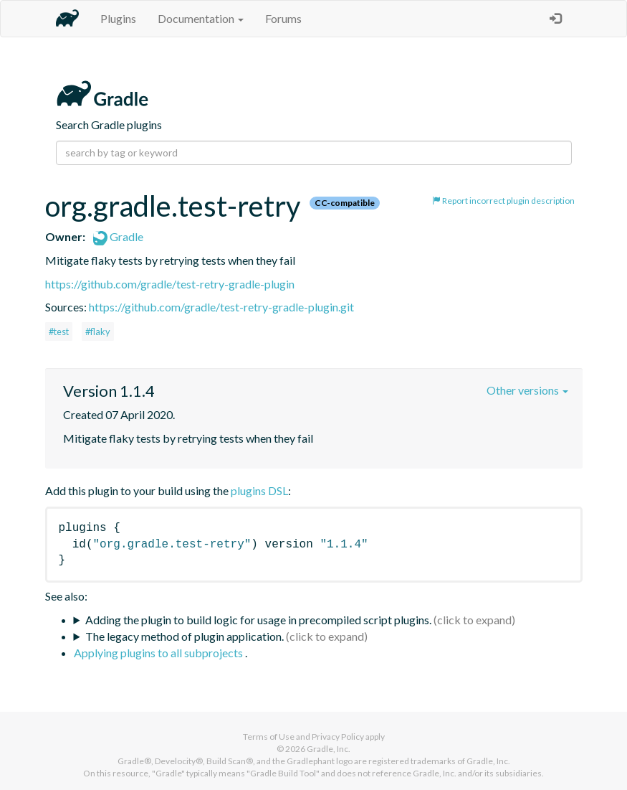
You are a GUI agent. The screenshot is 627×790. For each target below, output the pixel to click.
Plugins (118, 18)
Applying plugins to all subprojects (159, 652)
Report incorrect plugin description (503, 200)
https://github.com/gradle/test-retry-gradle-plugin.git (221, 307)
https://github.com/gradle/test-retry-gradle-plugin (170, 284)
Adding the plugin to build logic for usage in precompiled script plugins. (258, 619)
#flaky (97, 331)
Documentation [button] (201, 18)
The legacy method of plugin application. (184, 636)
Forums (283, 18)
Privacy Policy (338, 736)
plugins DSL (259, 490)
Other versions (527, 390)
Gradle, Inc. (328, 748)
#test (59, 331)
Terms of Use (269, 736)
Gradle (118, 236)
